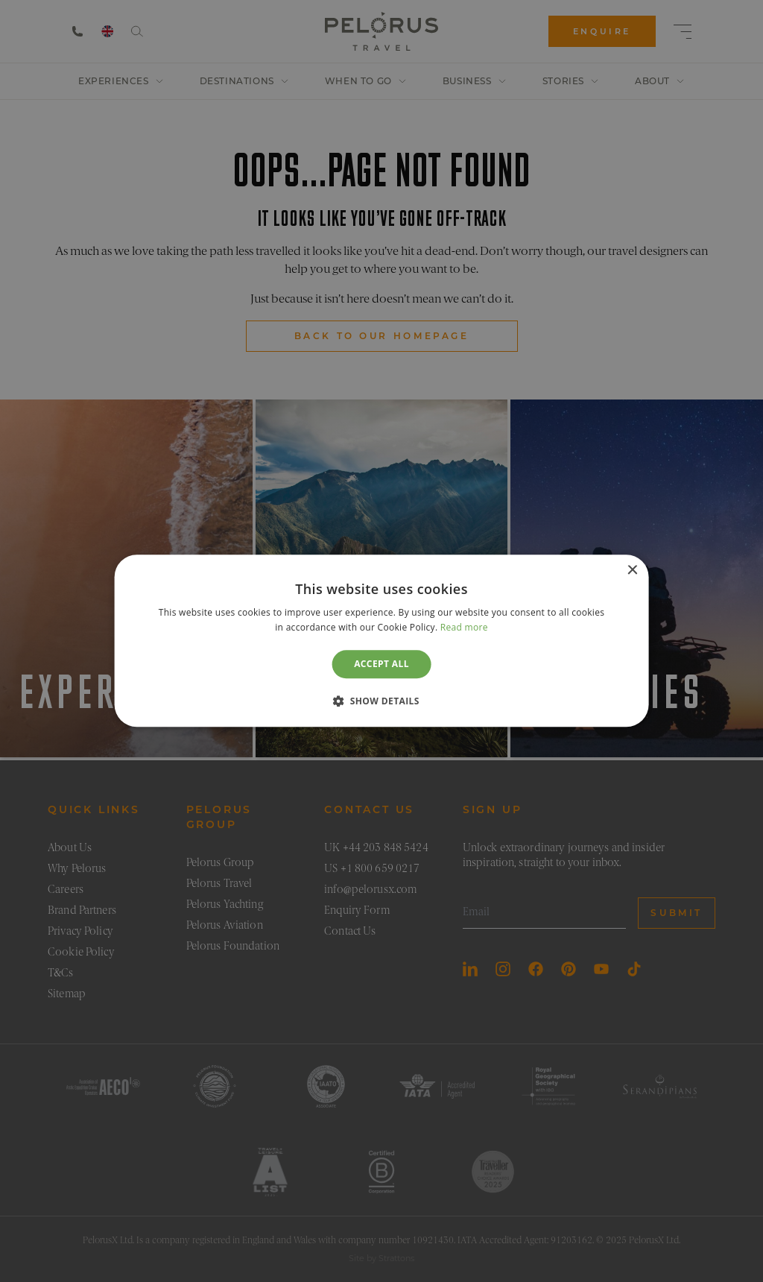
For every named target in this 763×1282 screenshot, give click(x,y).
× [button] (631, 570)
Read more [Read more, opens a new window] (464, 628)
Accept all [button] (381, 663)
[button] (381, 701)
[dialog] (382, 641)
